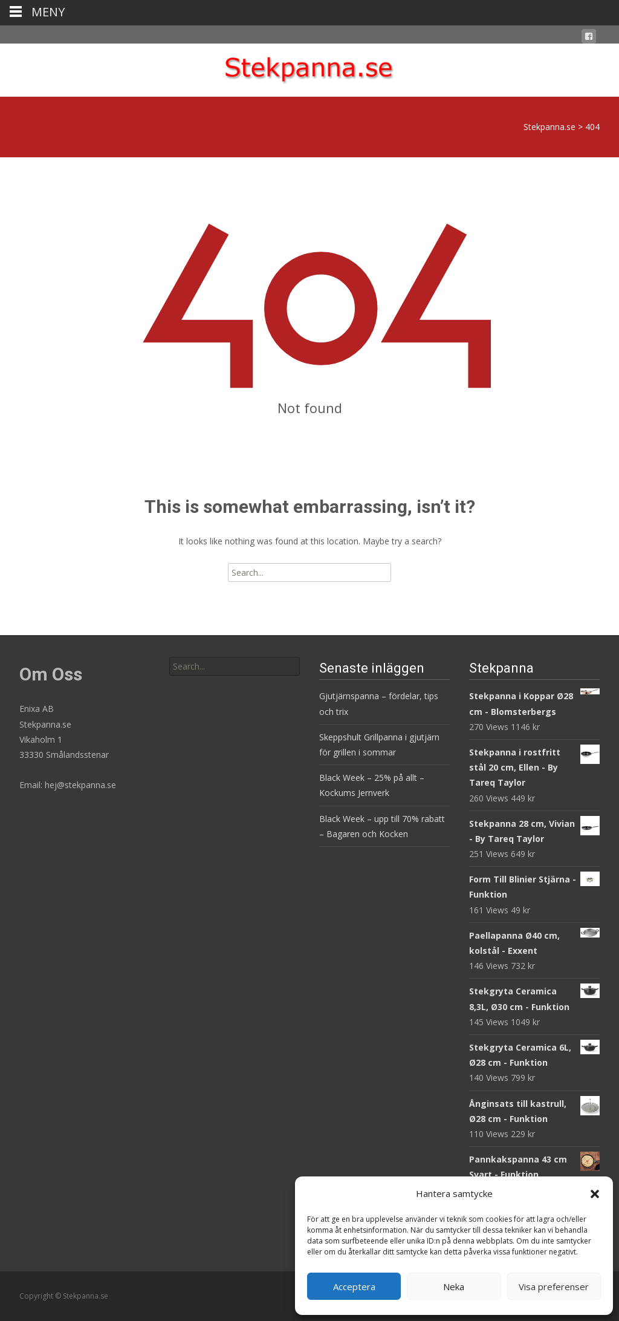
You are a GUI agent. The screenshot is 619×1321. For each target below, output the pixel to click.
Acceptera (354, 1286)
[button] (595, 1194)
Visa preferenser (554, 1286)
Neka (453, 1286)
